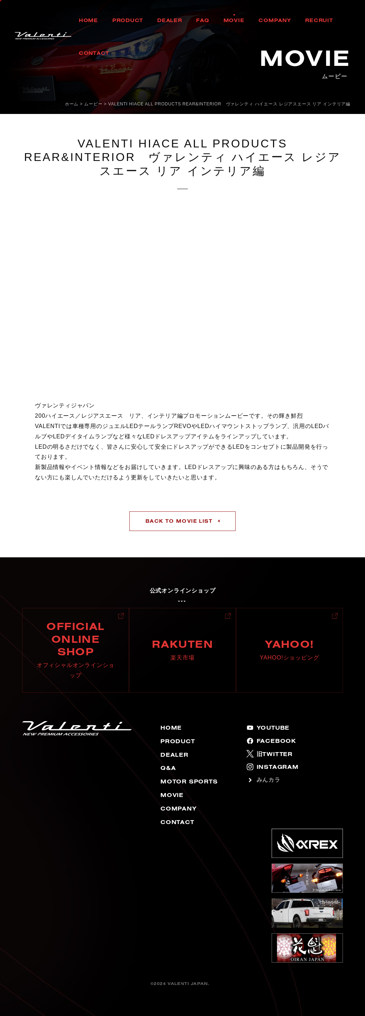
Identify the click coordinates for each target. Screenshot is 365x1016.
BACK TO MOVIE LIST (178, 521)
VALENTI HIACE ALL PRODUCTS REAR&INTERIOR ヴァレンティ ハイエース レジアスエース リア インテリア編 (229, 103)
